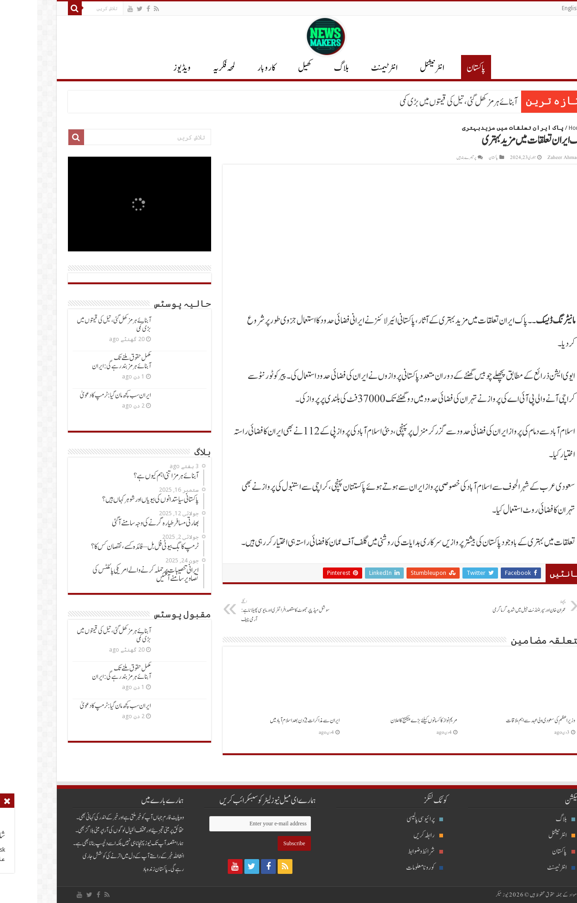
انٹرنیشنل (524, 835)
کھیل (267, 68)
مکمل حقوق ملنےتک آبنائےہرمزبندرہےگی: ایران (84, 362)
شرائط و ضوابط (388, 851)
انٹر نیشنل (395, 68)
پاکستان (438, 68)
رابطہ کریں (391, 835)
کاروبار (229, 68)
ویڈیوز (144, 68)
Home (539, 127)
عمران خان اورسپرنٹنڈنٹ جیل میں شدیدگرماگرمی (481, 606)
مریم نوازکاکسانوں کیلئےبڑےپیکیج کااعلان (386, 720)
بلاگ (304, 68)
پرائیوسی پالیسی (387, 819)
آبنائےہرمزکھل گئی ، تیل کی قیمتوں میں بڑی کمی (421, 102)
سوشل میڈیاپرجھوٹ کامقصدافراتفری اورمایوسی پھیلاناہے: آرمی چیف (251, 611)
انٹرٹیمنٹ (347, 68)
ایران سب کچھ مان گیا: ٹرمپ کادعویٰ (78, 395)
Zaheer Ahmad (526, 157)
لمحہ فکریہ (187, 68)
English (533, 8)
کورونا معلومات (387, 867)
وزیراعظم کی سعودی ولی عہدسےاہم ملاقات (503, 720)
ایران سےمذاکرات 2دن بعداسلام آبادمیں (267, 720)
